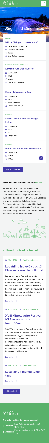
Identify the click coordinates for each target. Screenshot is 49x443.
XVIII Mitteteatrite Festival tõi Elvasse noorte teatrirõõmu (23, 319)
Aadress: (25, 426)
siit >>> (38, 182)
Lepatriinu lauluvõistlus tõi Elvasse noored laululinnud (24, 268)
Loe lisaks (9, 301)
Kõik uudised (11, 391)
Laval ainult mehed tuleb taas (22, 373)
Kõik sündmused (13, 169)
